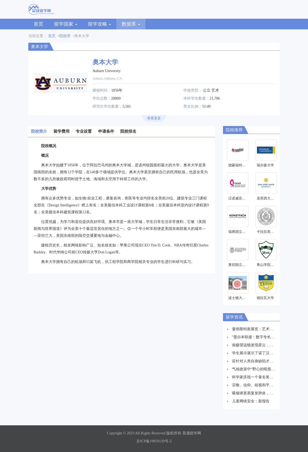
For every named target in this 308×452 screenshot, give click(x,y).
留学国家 (65, 24)
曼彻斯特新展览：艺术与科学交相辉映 (264, 329)
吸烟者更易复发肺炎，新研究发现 (260, 393)
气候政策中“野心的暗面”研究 (256, 369)
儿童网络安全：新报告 (251, 401)
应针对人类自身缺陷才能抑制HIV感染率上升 (269, 361)
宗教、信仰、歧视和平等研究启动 (260, 385)
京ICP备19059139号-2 (153, 441)
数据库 (131, 24)
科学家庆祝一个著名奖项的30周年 (260, 377)
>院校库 (64, 36)
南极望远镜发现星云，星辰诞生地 (260, 345)
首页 (38, 24)
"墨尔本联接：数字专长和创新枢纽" (261, 337)
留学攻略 (99, 24)
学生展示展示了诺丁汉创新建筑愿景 (262, 353)
